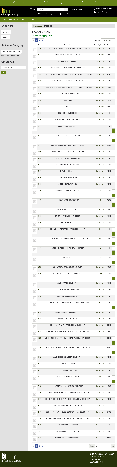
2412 (39, 74)
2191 (39, 145)
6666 (39, 312)
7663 (39, 386)
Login (24, 20)
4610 (39, 68)
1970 (39, 48)
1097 (39, 431)
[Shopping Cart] (44, 14)
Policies (32, 20)
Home (4, 20)
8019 (39, 229)
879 (39, 267)
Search (6, 37)
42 (39, 283)
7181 (39, 107)
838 (100, 302)
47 (39, 209)
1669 (39, 347)
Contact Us (14, 20)
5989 (39, 94)
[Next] (42, 40)
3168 (39, 216)
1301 (39, 61)
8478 (39, 113)
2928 (39, 296)
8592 (39, 357)
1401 (39, 325)
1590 (39, 200)
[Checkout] (64, 14)
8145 (39, 164)
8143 (39, 135)
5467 (39, 438)
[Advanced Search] (75, 9)
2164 (39, 55)
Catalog (6, 32)
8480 (39, 119)
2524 (39, 126)
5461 (39, 376)
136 (100, 238)
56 (100, 190)
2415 (39, 412)
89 (100, 257)
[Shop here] (33, 10)
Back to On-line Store (11, 51)
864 (39, 151)
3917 (39, 405)
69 (100, 376)
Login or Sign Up (101, 12)
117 (100, 229)
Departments (37, 26)
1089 (39, 248)
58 (100, 200)
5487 (39, 363)
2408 (39, 331)
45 (39, 257)
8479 (39, 370)
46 (39, 238)
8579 (39, 399)
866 (39, 338)
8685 (39, 81)
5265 (39, 158)
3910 (39, 273)
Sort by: (97, 40)
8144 (39, 318)
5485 (39, 171)
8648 (39, 425)
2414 (39, 87)
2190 (39, 100)
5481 (39, 289)
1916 (39, 190)
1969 (39, 418)
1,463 (100, 273)
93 (100, 135)
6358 (39, 184)
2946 (39, 222)
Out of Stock (100, 48)
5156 (39, 177)
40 (39, 302)
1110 (39, 392)
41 (100, 126)
